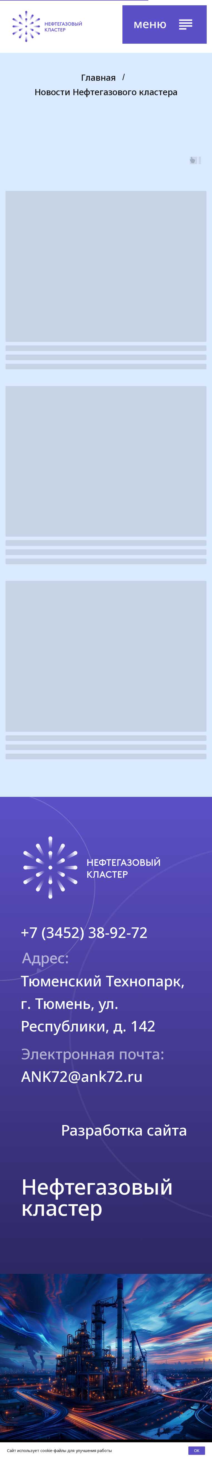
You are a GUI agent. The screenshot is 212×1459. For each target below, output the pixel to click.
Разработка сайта (124, 1130)
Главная (98, 77)
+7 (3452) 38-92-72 (84, 932)
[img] (47, 26)
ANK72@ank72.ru (82, 1076)
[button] (164, 24)
